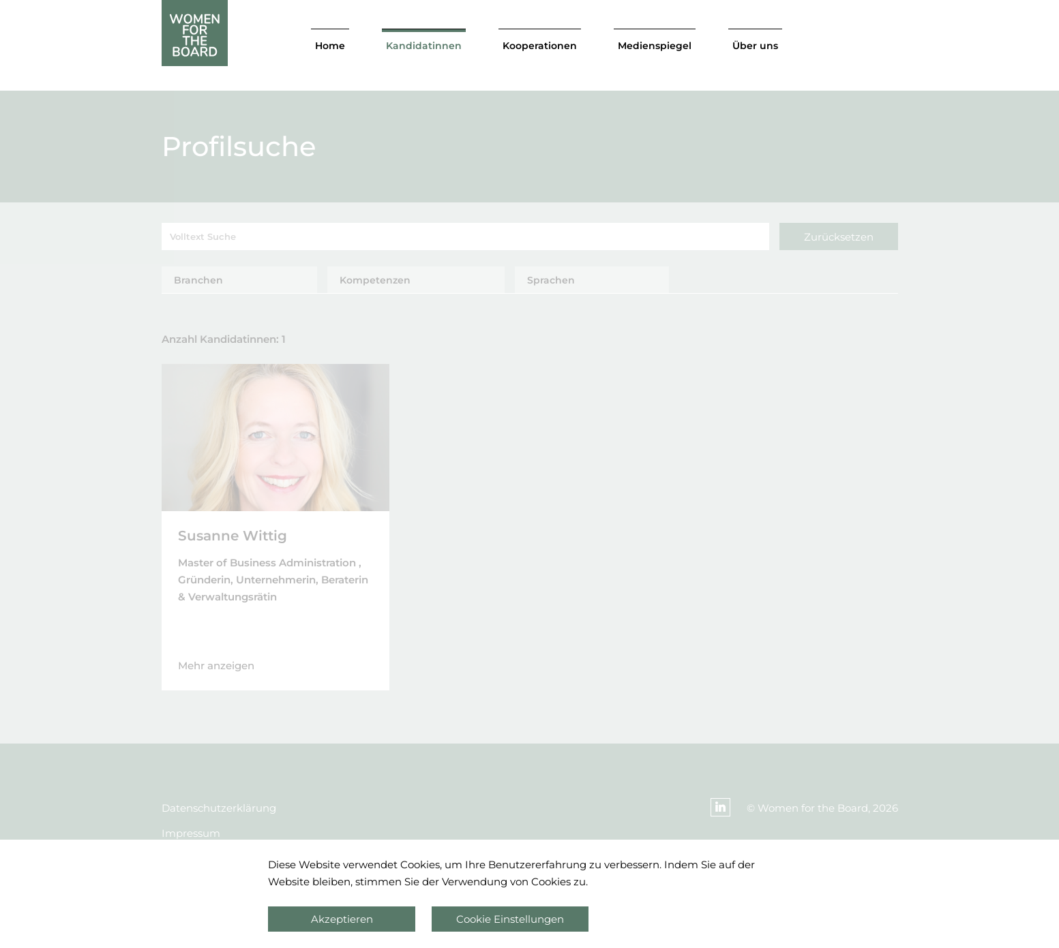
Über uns (755, 46)
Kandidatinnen (424, 46)
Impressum (191, 833)
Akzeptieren (342, 919)
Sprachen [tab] (551, 280)
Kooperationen (540, 46)
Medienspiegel (654, 46)
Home (330, 46)
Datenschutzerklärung (219, 807)
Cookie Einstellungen (510, 919)
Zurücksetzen (839, 236)
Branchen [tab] (198, 280)
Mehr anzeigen (216, 665)
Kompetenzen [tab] (375, 280)
